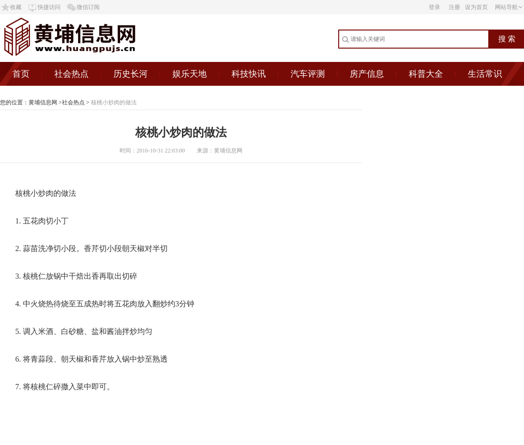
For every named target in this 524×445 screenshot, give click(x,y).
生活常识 (485, 74)
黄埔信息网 (43, 102)
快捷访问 (49, 7)
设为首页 (476, 7)
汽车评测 (308, 74)
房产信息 (367, 74)
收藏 (15, 7)
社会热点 (71, 74)
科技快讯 (249, 74)
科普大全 (426, 74)
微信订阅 (88, 7)
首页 (21, 74)
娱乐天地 (189, 74)
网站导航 (506, 7)
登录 (434, 7)
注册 (454, 7)
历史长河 (130, 74)
